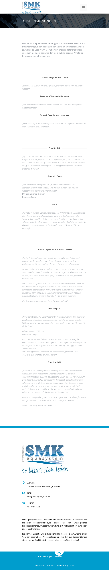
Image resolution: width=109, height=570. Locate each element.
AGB (72, 565)
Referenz (59, 556)
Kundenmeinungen (44, 556)
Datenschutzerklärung (57, 565)
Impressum (40, 565)
